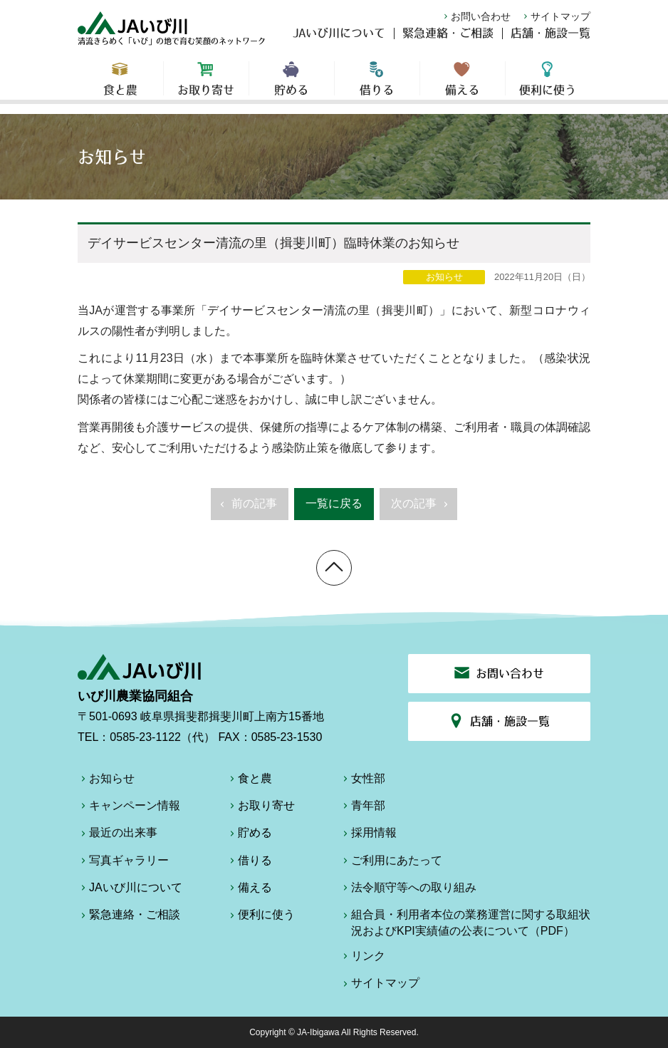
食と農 (120, 85)
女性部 (362, 780)
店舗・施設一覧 (550, 40)
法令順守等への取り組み (408, 889)
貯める (291, 85)
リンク (362, 958)
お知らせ (106, 780)
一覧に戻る (334, 503)
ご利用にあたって (391, 862)
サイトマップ (555, 16)
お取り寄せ (206, 85)
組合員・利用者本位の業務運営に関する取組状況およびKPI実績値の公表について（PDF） (465, 922)
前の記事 (246, 508)
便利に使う (548, 85)
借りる (377, 85)
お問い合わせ (476, 16)
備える (462, 85)
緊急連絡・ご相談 (448, 40)
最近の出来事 (117, 835)
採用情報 (368, 835)
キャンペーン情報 (129, 807)
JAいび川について (339, 40)
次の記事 (421, 508)
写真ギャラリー (123, 862)
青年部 (362, 807)
